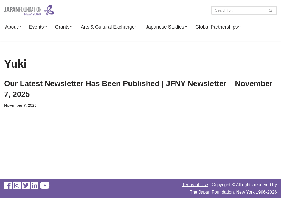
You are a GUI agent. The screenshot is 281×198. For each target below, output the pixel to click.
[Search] (238, 10)
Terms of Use (195, 184)
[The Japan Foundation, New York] (29, 10)
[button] (19, 27)
